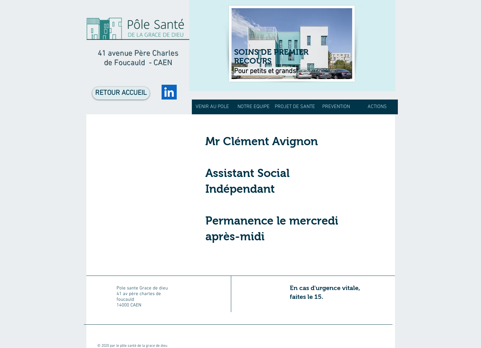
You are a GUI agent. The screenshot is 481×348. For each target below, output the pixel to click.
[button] (253, 107)
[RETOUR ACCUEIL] (121, 93)
